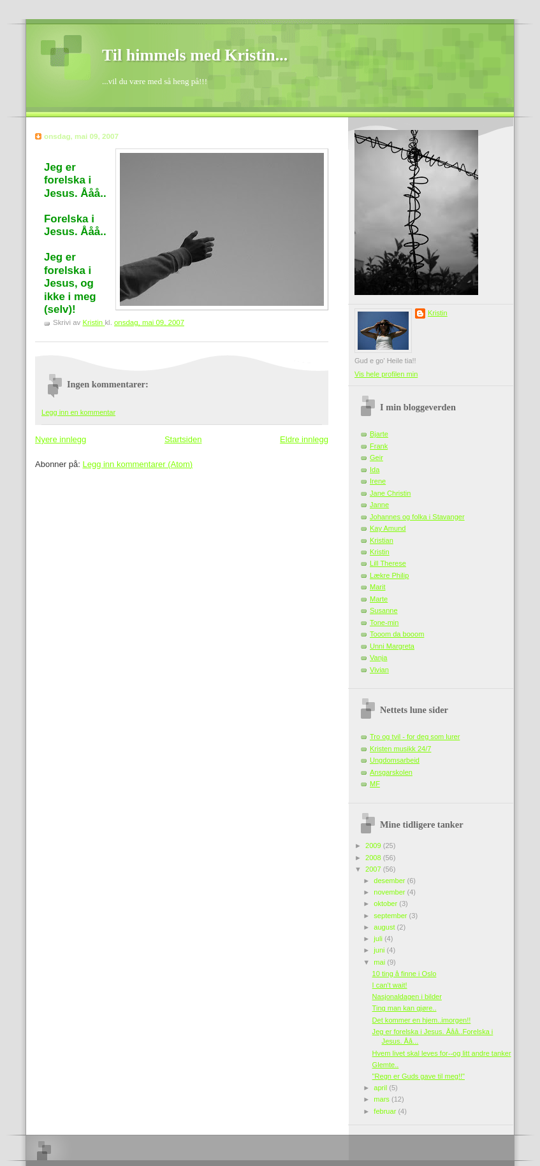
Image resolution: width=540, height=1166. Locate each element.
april (381, 1087)
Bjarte (379, 434)
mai (380, 962)
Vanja (378, 657)
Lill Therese (388, 563)
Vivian (379, 669)
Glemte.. (385, 1065)
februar (386, 1111)
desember (390, 880)
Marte (379, 599)
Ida (374, 469)
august (385, 927)
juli (379, 938)
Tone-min (384, 622)
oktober (386, 903)
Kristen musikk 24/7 (400, 748)
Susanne (384, 610)
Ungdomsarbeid (395, 760)
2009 (374, 845)
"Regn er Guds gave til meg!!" (418, 1076)
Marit (378, 587)
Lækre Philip (389, 575)
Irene (378, 481)
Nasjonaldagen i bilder (407, 996)
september (391, 915)
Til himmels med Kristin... (195, 55)
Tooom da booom (397, 634)
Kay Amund (388, 528)
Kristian (381, 540)
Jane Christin (390, 493)
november (390, 892)
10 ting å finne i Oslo (404, 973)
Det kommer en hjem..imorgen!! (421, 1020)
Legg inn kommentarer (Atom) (137, 464)
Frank (379, 446)
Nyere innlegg (60, 439)
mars (382, 1099)
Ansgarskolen (391, 772)
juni (380, 950)
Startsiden (183, 439)
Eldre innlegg (304, 439)
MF (375, 784)
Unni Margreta (392, 646)
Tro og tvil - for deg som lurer (415, 736)
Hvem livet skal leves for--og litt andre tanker (441, 1053)
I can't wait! (389, 985)
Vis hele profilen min (386, 374)
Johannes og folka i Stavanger (417, 517)
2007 (374, 869)
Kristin (438, 313)
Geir (376, 457)
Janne (379, 504)
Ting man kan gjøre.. (404, 1008)
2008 (374, 857)
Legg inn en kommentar (78, 412)
